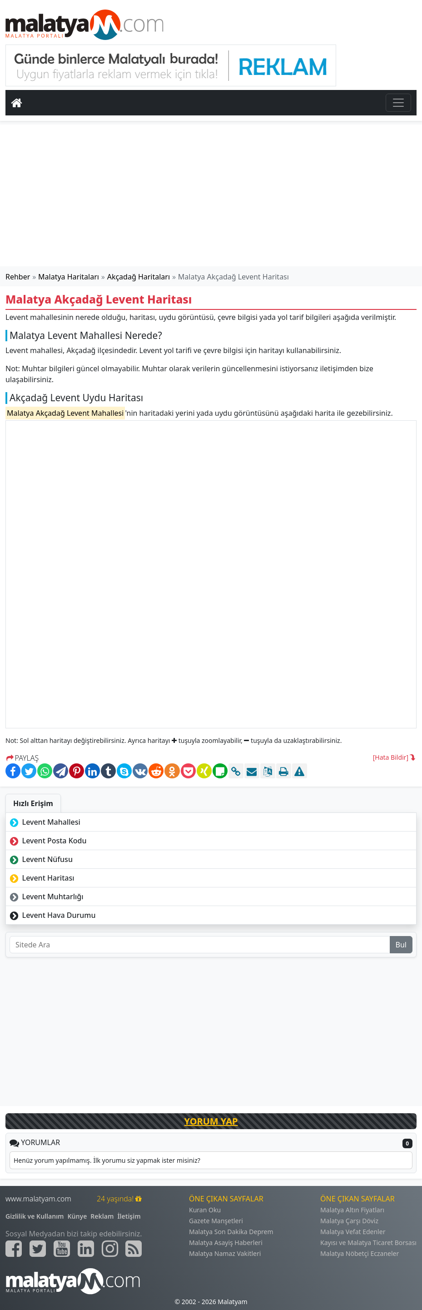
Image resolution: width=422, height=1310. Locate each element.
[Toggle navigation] (398, 103)
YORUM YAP (211, 1121)
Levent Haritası (41, 878)
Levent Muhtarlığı (46, 897)
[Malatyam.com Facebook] (13, 1248)
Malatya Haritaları (68, 277)
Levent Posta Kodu (47, 841)
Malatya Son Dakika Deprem (231, 1231)
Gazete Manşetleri (216, 1220)
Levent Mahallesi (44, 822)
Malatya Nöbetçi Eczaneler (359, 1253)
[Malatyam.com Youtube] (62, 1248)
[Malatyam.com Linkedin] (86, 1248)
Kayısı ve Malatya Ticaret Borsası (368, 1242)
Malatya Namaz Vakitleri (225, 1253)
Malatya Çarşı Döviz (349, 1220)
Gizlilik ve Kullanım (34, 1216)
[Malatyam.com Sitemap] (133, 1248)
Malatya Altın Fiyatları (352, 1209)
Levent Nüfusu (40, 859)
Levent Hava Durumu (52, 915)
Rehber (17, 277)
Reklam (102, 1216)
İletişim (128, 1216)
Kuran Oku (205, 1209)
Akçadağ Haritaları (138, 277)
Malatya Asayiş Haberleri (226, 1242)
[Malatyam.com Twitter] (38, 1248)
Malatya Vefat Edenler (352, 1231)
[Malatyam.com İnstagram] (110, 1248)
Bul (401, 945)
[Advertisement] (211, 195)
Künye (77, 1216)
